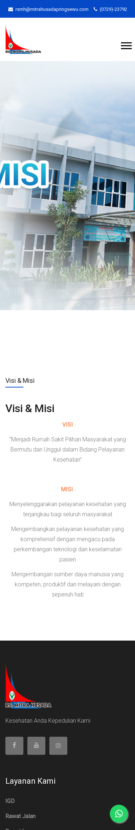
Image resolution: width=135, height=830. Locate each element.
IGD (10, 800)
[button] (125, 44)
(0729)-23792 (110, 9)
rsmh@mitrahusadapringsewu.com (48, 9)
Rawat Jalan (20, 816)
